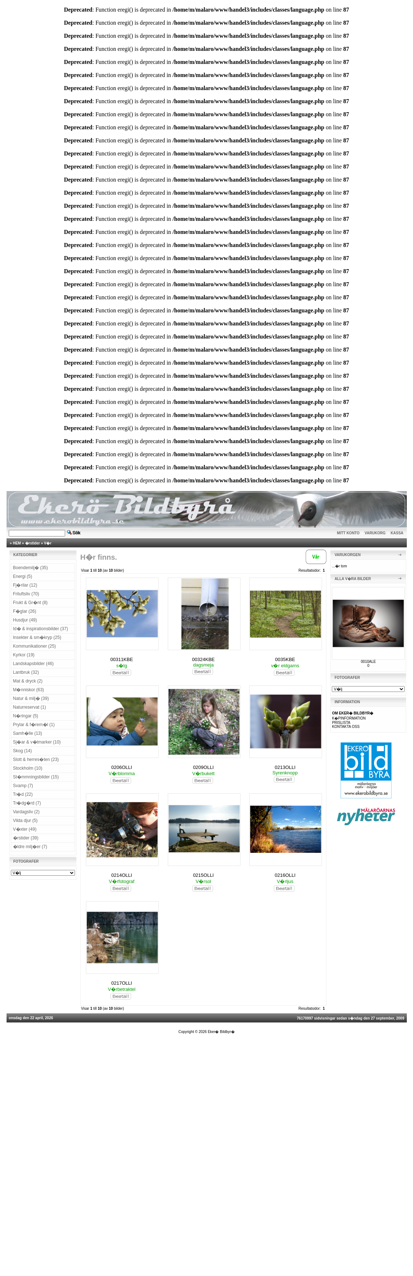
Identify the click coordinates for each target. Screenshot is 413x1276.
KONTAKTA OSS (346, 727)
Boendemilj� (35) (30, 567)
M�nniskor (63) (28, 689)
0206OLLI (121, 767)
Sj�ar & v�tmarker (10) (37, 742)
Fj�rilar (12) (25, 585)
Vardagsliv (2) (26, 811)
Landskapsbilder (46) (33, 663)
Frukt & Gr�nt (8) (30, 602)
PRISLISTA (341, 723)
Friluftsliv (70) (26, 593)
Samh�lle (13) (27, 733)
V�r (48, 543)
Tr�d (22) (23, 794)
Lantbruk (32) (26, 672)
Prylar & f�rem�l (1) (34, 724)
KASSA (397, 533)
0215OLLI (203, 875)
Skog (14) (22, 750)
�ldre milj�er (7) (30, 846)
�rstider (32, 543)
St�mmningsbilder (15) (36, 776)
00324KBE (203, 659)
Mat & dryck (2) (28, 681)
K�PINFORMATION (349, 718)
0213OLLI (285, 767)
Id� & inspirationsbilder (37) (40, 628)
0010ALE (368, 662)
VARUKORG (375, 533)
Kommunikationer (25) (34, 646)
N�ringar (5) (25, 715)
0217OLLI (121, 983)
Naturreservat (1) (29, 707)
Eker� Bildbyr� (221, 1032)
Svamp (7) (23, 785)
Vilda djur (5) (25, 820)
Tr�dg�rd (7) (27, 803)
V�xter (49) (25, 829)
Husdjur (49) (25, 620)
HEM (17, 543)
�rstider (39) (26, 837)
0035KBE (285, 659)
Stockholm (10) (28, 768)
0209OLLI (203, 767)
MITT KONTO (348, 533)
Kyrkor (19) (24, 654)
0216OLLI (285, 875)
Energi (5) (22, 576)
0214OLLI (121, 875)
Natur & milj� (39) (31, 698)
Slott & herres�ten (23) (36, 759)
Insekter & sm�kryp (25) (37, 637)
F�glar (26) (24, 611)
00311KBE (121, 659)
